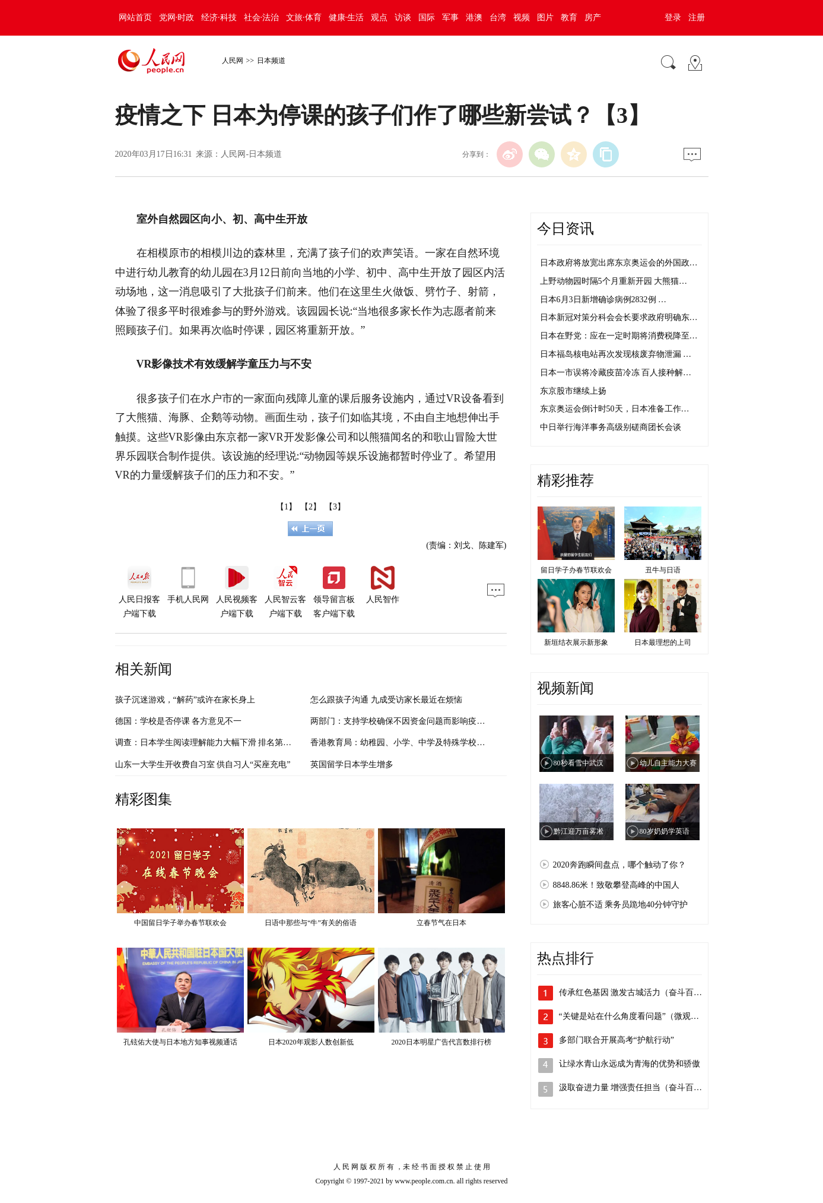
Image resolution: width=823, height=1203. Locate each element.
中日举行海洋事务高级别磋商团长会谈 (610, 427)
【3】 (335, 506)
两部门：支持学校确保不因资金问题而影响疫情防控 (405, 721)
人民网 (232, 60)
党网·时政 (177, 17)
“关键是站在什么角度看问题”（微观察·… (634, 1016)
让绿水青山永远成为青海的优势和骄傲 (629, 1063)
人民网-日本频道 (251, 154)
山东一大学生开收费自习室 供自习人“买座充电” (203, 764)
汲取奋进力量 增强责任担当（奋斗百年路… (639, 1087)
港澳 (474, 17)
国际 (426, 17)
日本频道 (271, 60)
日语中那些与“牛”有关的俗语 (311, 923)
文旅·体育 (304, 17)
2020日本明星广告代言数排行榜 (441, 1042)
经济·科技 (219, 17)
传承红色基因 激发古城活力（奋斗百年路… (639, 992)
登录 (673, 17)
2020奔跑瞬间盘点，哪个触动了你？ (619, 864)
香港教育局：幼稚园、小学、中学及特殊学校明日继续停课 (418, 742)
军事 (450, 17)
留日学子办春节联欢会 (576, 570)
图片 (545, 17)
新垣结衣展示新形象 (576, 642)
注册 (696, 17)
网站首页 (135, 17)
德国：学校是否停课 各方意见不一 (178, 721)
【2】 (310, 506)
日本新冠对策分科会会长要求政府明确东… (619, 317)
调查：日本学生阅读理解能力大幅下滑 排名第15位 (207, 742)
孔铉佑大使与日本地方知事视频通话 (180, 1042)
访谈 (403, 17)
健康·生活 (346, 17)
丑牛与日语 (663, 570)
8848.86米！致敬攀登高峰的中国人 (616, 885)
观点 (379, 17)
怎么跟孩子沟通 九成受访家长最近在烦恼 (386, 699)
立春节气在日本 (441, 923)
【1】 (286, 506)
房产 (592, 17)
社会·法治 (261, 17)
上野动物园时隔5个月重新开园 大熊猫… (614, 281)
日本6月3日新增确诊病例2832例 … (603, 299)
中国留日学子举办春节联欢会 (180, 923)
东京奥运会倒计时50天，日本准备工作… (614, 408)
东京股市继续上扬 (573, 391)
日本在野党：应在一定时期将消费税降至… (619, 335)
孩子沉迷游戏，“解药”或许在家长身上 (185, 699)
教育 (569, 17)
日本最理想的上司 (662, 642)
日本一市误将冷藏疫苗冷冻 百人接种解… (616, 372)
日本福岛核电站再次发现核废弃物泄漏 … (616, 354)
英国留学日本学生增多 (351, 764)
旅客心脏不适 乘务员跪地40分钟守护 (620, 904)
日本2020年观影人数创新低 (311, 1042)
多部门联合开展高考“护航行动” (616, 1040)
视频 (521, 17)
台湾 (498, 17)
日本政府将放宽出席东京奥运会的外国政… (619, 262)
